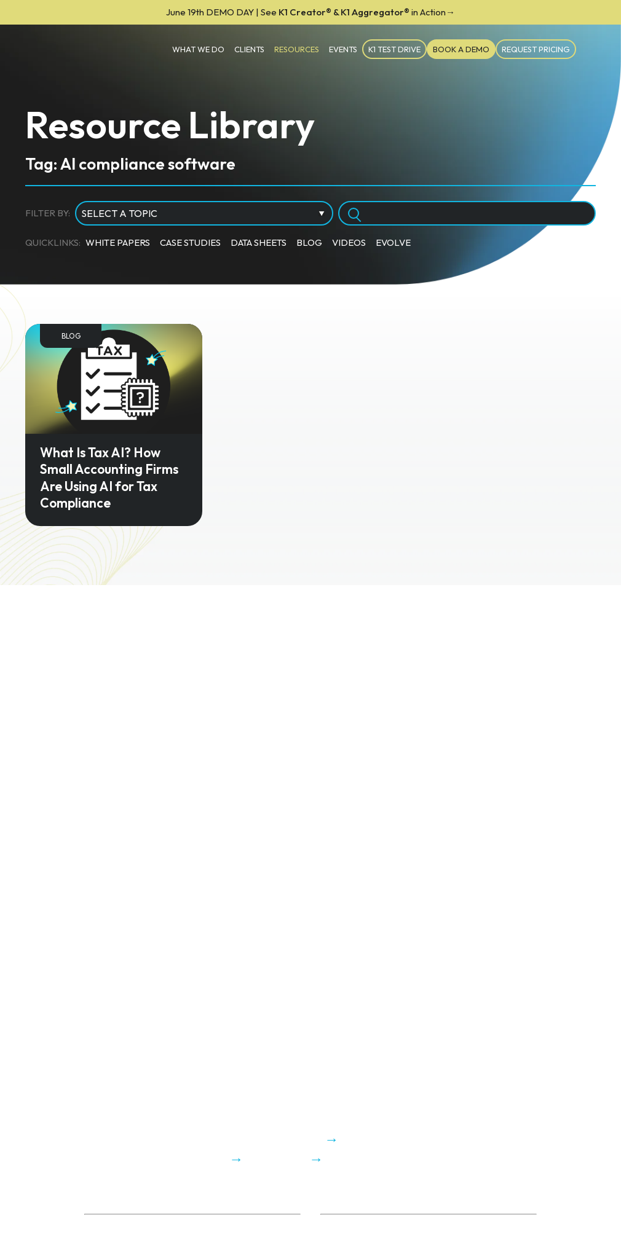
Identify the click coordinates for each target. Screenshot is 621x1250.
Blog (309, 242)
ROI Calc (338, 1227)
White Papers (117, 242)
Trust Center (109, 1242)
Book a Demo (461, 49)
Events (343, 49)
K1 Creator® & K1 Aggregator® (310, 12)
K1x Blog (337, 1242)
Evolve (393, 242)
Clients (249, 49)
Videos (349, 242)
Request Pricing (536, 49)
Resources (296, 49)
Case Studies (190, 242)
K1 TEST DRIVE (394, 49)
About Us (102, 1227)
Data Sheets (259, 242)
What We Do (198, 49)
